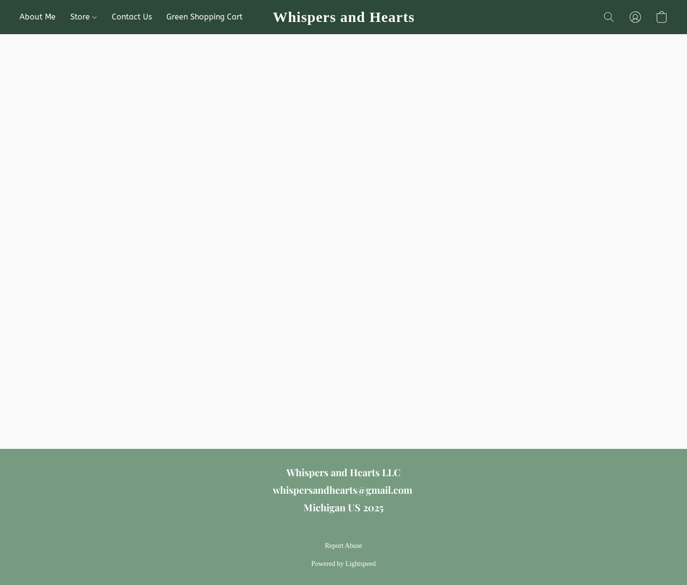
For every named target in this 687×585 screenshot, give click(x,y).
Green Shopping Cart (204, 16)
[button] (343, 17)
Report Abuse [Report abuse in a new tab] (344, 545)
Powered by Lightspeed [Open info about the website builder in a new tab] (343, 563)
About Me (38, 16)
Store (83, 16)
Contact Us (132, 16)
